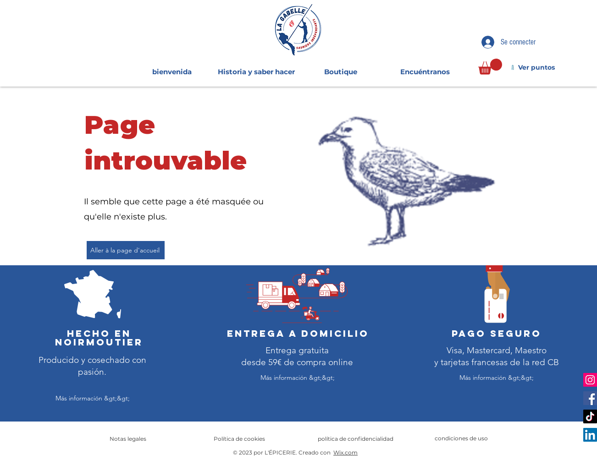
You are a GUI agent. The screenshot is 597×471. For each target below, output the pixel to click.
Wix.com (345, 452)
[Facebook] (590, 398)
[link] (490, 67)
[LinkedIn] (590, 435)
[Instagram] (590, 380)
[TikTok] (590, 416)
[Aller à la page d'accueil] (126, 250)
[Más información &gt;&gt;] (92, 398)
